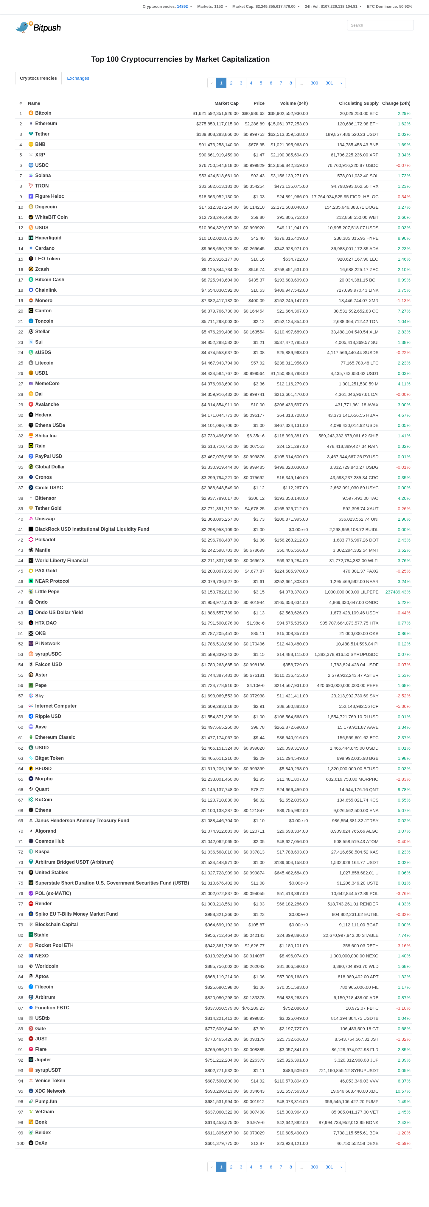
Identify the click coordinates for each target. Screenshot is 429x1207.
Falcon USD (48, 664)
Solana (43, 175)
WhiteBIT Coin (51, 217)
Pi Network (47, 643)
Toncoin (44, 321)
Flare (40, 1049)
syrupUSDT (48, 1070)
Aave (40, 726)
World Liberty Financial (61, 560)
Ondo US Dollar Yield (59, 612)
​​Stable (41, 934)
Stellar (42, 331)
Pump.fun (46, 1101)
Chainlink (46, 290)
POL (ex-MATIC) (53, 893)
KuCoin (43, 799)
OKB (40, 633)
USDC (42, 165)
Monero (43, 300)
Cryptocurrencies (38, 78)
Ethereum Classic (55, 737)
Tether (42, 133)
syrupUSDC (48, 653)
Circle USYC (49, 487)
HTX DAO (46, 622)
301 (329, 82)
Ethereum (46, 123)
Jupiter (43, 1059)
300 (314, 82)
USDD (42, 747)
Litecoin (44, 362)
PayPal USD (48, 456)
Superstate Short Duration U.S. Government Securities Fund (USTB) (112, 882)
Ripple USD (48, 716)
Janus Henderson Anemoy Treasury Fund (82, 820)
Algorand (45, 831)
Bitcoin (43, 113)
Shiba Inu (46, 435)
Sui (39, 342)
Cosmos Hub (50, 841)
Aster (41, 674)
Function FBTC (52, 1007)
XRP (40, 154)
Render (43, 903)
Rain (40, 445)
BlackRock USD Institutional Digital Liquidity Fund (92, 529)
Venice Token (50, 1080)
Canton (43, 310)
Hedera (43, 414)
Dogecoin (46, 206)
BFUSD (43, 768)
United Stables (51, 872)
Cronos (43, 477)
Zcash (42, 269)
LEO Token (47, 258)
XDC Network (50, 1091)
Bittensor (45, 498)
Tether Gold (48, 508)
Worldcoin (46, 966)
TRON (42, 185)
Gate (40, 1028)
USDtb (42, 1018)
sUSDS (43, 352)
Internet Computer (56, 705)
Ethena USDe (50, 425)
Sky (39, 695)
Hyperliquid (48, 237)
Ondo (41, 602)
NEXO (42, 955)
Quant (42, 789)
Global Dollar (50, 466)
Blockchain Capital (56, 924)
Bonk (41, 1122)
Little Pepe (47, 591)
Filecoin (44, 986)
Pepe (40, 685)
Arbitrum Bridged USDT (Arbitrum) (74, 862)
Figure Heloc (49, 196)
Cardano (45, 248)
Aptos (42, 976)
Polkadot (45, 539)
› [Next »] (341, 82)
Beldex (43, 1132)
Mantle (42, 550)
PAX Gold (46, 570)
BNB (40, 144)
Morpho (44, 778)
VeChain (44, 1111)
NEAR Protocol (52, 581)
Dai (39, 393)
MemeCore (47, 383)
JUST (41, 1038)
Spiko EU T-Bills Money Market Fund (76, 914)
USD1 (41, 373)
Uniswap (45, 518)
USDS (41, 227)
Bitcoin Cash (49, 279)
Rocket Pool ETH (54, 945)
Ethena (43, 810)
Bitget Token (49, 758)
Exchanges (78, 78)
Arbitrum (45, 997)
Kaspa (42, 851)
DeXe (41, 1143)
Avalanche (47, 404)
